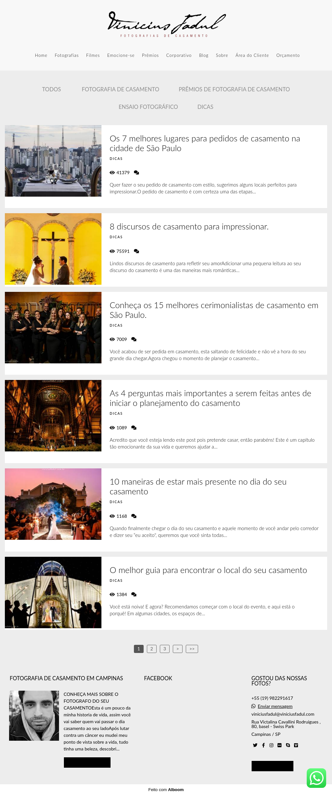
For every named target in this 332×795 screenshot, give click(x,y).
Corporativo (179, 55)
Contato (272, 765)
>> (192, 648)
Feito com (166, 789)
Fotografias (67, 55)
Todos (51, 89)
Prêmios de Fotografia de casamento (234, 89)
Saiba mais (87, 762)
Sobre (222, 55)
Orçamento (288, 55)
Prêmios (150, 55)
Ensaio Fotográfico (148, 106)
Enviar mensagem (275, 706)
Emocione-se (121, 55)
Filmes (93, 55)
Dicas (205, 106)
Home (41, 55)
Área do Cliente (252, 55)
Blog (203, 55)
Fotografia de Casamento (120, 89)
